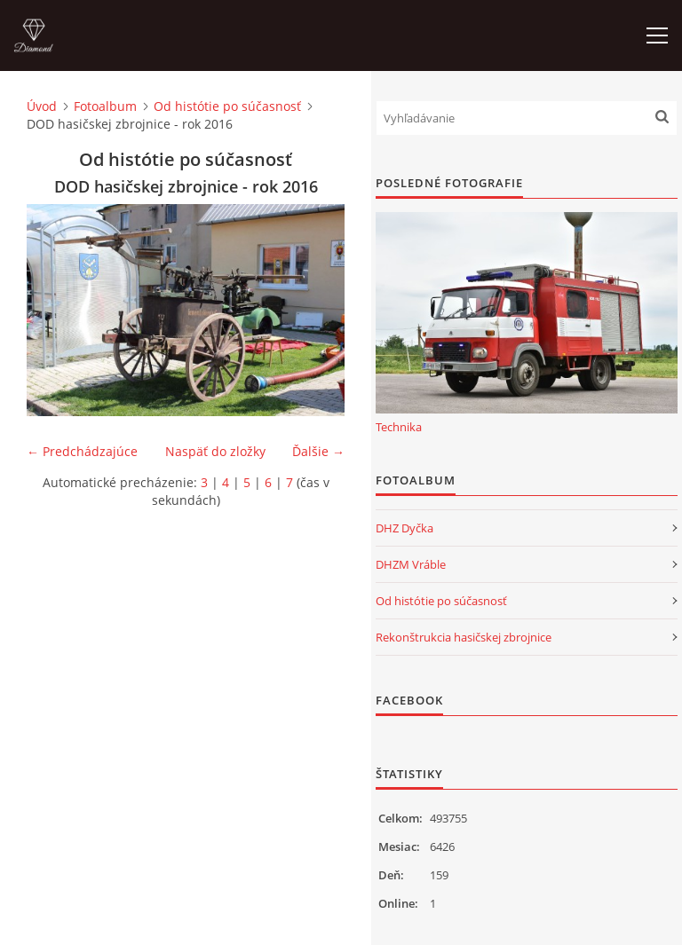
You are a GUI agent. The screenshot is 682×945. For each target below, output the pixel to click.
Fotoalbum (105, 106)
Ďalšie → (318, 451)
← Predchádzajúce (82, 451)
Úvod (42, 106)
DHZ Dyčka (404, 528)
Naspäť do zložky (215, 451)
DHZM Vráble (411, 564)
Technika (399, 427)
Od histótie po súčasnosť (227, 106)
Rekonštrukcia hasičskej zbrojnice (463, 637)
